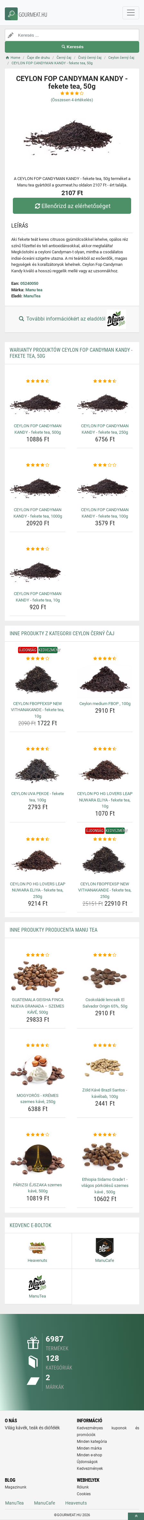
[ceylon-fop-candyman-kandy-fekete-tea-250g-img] (104, 402)
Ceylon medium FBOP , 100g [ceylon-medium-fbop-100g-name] (104, 703)
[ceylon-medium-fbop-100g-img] (104, 680)
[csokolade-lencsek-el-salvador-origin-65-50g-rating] (104, 955)
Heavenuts (76, 1503)
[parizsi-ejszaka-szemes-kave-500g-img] (37, 1159)
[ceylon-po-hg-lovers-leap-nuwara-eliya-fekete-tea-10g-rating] (104, 749)
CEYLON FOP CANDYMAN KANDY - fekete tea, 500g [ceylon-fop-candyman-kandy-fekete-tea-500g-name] (37, 429)
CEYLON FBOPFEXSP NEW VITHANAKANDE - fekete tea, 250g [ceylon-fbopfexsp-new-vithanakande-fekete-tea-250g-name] (104, 890)
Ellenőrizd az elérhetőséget (72, 206)
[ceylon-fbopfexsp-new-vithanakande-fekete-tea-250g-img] (104, 860)
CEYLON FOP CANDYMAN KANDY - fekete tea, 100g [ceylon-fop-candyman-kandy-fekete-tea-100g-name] (105, 513)
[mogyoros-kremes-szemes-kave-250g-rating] (37, 1045)
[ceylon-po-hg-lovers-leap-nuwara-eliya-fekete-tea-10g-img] (104, 770)
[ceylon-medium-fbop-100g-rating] (104, 659)
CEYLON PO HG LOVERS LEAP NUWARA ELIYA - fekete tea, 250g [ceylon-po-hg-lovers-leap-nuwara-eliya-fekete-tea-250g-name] (37, 890)
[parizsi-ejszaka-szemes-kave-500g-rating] (37, 1135)
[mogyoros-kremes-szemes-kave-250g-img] (37, 1069)
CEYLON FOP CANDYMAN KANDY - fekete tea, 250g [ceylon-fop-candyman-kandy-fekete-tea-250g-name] (105, 429)
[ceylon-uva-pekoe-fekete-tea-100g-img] (37, 770)
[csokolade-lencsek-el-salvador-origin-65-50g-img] (104, 976)
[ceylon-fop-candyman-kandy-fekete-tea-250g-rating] (104, 381)
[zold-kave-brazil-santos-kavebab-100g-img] (104, 1066)
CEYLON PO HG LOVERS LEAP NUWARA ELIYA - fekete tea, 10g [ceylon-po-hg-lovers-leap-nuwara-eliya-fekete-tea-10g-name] (104, 800)
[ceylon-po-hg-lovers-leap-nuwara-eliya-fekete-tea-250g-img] (37, 860)
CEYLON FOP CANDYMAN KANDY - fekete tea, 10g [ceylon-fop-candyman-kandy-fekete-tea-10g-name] (37, 596)
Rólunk (83, 1487)
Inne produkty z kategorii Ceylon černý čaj (62, 633)
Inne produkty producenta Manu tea (53, 930)
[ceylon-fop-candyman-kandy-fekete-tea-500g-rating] (37, 381)
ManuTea (31, 296)
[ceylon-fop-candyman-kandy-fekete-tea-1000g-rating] (37, 465)
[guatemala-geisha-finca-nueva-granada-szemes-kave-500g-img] (37, 976)
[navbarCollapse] (130, 12)
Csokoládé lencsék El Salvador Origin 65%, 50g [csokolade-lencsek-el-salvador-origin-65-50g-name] (105, 1003)
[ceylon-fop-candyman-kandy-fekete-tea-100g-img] (104, 486)
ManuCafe (44, 1503)
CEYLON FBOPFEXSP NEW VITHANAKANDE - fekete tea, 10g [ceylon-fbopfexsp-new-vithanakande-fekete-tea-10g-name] (37, 710)
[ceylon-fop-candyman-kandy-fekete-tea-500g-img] (37, 402)
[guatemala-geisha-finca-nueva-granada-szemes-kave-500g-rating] (37, 955)
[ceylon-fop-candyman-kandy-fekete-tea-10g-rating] (37, 549)
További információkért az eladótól (72, 319)
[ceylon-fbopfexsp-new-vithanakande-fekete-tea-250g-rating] (104, 839)
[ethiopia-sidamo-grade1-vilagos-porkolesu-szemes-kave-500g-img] (104, 1156)
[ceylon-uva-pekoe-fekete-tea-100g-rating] (37, 749)
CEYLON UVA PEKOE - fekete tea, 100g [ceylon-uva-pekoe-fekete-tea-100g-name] (37, 796)
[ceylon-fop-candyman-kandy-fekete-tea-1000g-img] (37, 486)
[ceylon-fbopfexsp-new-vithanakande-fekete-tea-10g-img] (37, 680)
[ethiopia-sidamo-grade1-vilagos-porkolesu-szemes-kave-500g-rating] (104, 1135)
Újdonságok (87, 1462)
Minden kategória (92, 1441)
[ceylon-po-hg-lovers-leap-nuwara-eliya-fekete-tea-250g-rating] (37, 839)
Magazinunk (15, 1487)
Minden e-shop (89, 1455)
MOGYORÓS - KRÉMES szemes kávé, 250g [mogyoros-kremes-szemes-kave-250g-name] (38, 1098)
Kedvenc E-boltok (30, 1225)
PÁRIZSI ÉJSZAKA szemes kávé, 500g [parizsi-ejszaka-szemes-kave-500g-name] (37, 1188)
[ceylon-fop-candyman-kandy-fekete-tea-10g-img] (37, 570)
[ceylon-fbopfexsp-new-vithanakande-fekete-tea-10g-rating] (37, 659)
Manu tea (33, 289)
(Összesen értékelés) (72, 99)
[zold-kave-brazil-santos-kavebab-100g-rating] (104, 1045)
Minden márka (89, 1448)
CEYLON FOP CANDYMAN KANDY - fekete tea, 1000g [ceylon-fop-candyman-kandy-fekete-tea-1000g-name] (38, 513)
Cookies (84, 1494)
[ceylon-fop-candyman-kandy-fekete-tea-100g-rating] (104, 465)
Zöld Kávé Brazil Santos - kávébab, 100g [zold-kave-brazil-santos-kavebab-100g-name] (104, 1093)
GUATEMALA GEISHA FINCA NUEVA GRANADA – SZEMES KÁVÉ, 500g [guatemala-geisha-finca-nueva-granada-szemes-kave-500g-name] (37, 1006)
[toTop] (136, 1516)
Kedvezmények (90, 1468)
